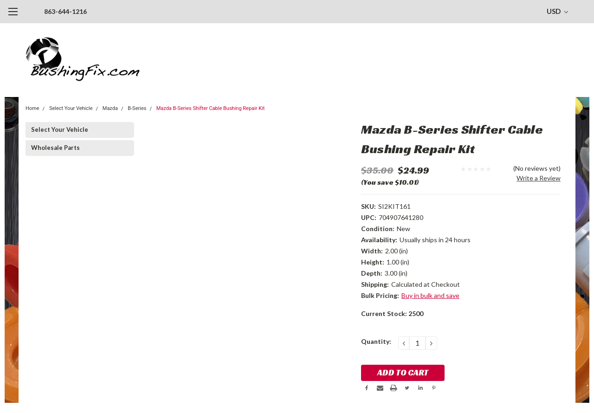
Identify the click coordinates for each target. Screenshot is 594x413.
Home (32, 108)
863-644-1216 (65, 11)
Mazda (110, 108)
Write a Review (539, 178)
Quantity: (376, 341)
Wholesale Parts (55, 147)
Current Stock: (392, 313)
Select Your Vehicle (71, 108)
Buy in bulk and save (430, 295)
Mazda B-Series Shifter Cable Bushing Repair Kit (210, 108)
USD (557, 11)
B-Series (137, 108)
